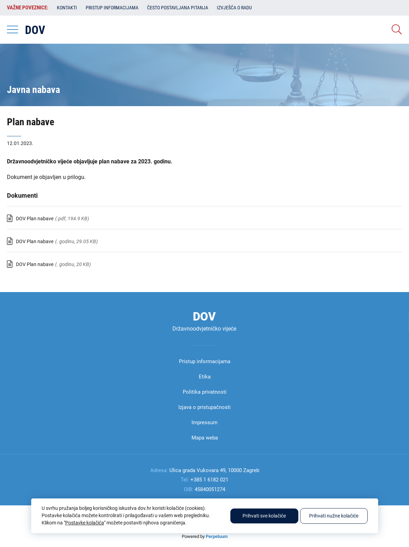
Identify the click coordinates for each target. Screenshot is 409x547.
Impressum (204, 422)
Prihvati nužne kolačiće (333, 516)
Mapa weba (204, 438)
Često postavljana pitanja (177, 7)
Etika (205, 377)
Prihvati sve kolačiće (264, 516)
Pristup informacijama (112, 7)
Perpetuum (217, 536)
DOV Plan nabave (34, 218)
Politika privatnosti (205, 392)
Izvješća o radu (234, 7)
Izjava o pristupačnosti (204, 407)
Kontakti (67, 7)
